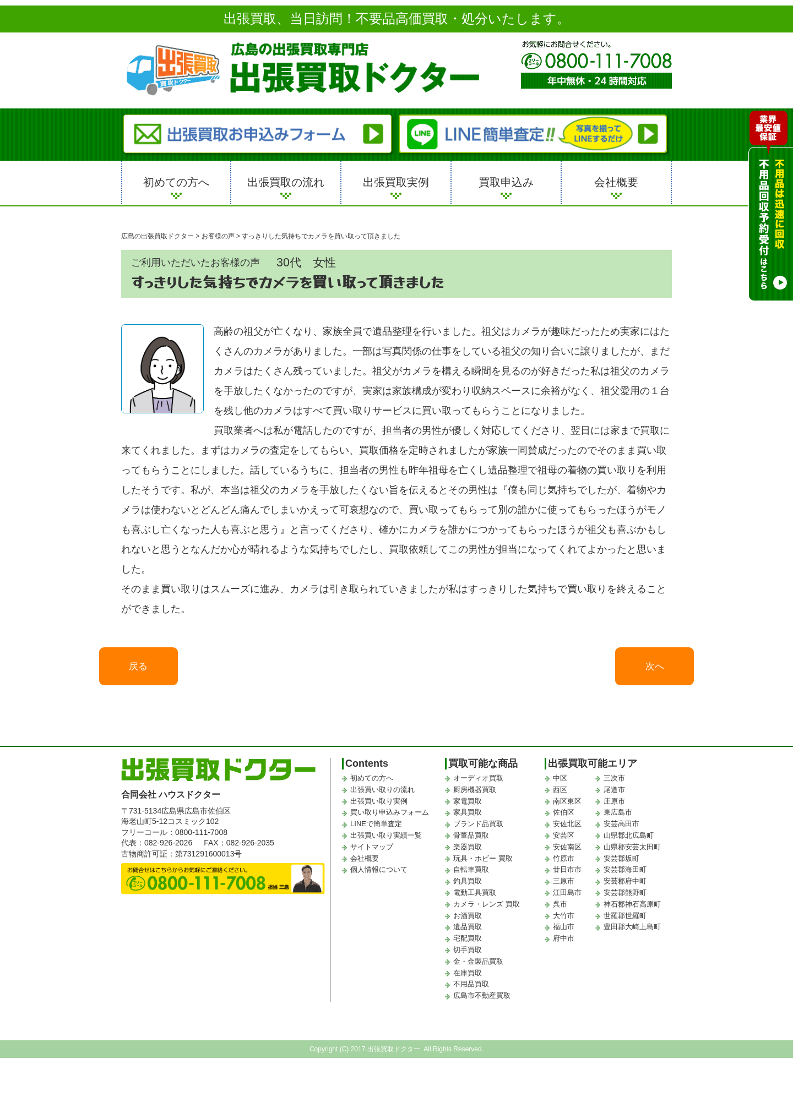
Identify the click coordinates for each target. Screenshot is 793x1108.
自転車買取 (471, 873)
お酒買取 (467, 919)
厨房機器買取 (474, 793)
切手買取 (467, 953)
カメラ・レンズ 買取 (486, 907)
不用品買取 (471, 988)
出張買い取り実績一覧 (386, 838)
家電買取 (467, 804)
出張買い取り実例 (379, 804)
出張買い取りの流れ (382, 793)
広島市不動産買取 (481, 999)
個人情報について (379, 873)
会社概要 (616, 182)
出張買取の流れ (285, 182)
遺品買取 (467, 930)
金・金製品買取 (478, 964)
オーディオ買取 (478, 781)
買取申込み (506, 182)
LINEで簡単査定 (376, 827)
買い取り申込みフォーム (389, 816)
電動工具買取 (474, 896)
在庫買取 (467, 976)
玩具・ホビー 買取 (483, 862)
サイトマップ (371, 850)
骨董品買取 (471, 838)
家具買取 (467, 816)
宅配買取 (467, 941)
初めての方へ (176, 182)
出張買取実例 (396, 182)
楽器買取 (467, 850)
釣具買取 (467, 884)
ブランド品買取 (478, 827)
